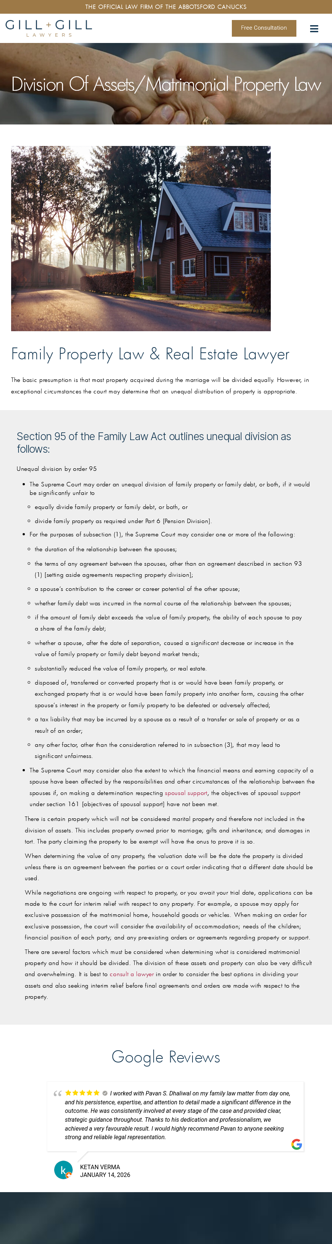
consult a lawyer (132, 976)
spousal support (186, 794)
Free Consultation (264, 28)
